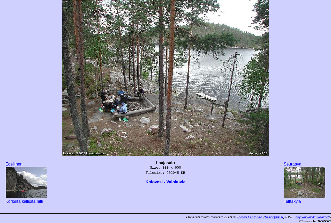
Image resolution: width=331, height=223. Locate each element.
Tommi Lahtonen (249, 217)
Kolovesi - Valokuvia (166, 182)
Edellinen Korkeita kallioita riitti (26, 183)
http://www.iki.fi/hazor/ (312, 217)
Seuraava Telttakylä (305, 183)
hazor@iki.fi (274, 217)
